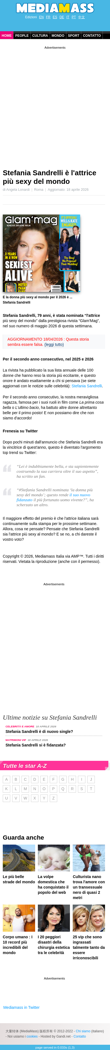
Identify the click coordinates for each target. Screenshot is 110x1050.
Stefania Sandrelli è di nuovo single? (39, 731)
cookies (32, 1036)
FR (48, 17)
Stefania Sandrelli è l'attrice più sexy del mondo (49, 177)
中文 (81, 17)
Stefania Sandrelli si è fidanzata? (36, 745)
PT (74, 17)
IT (67, 17)
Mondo (58, 36)
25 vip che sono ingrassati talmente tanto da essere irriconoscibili (89, 947)
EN (41, 17)
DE (61, 17)
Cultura (40, 36)
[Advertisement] (55, 105)
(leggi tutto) (54, 344)
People (22, 36)
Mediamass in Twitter (21, 1007)
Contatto (92, 36)
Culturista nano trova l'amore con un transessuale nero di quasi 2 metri (89, 887)
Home (7, 36)
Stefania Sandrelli (87, 386)
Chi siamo (83, 1031)
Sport (73, 36)
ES (55, 17)
